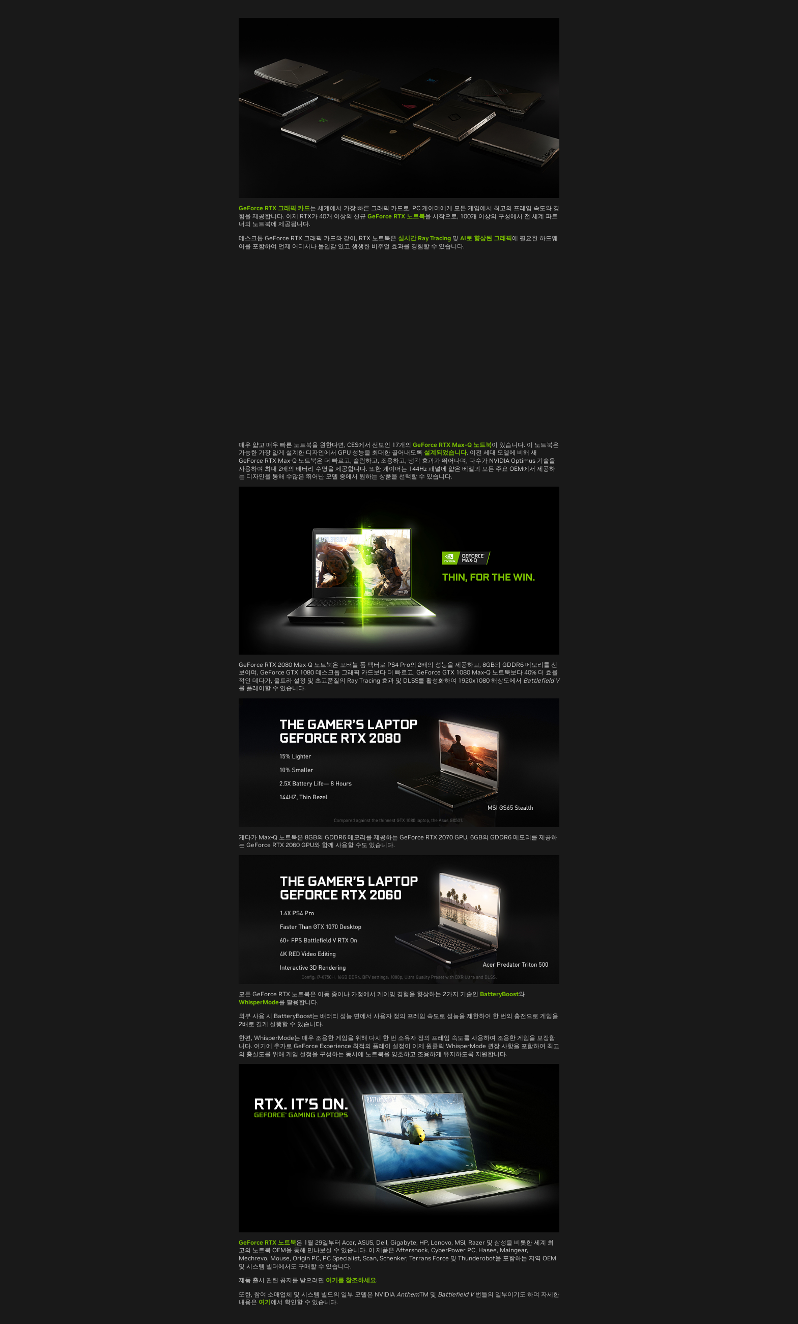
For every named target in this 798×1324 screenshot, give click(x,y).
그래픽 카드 (293, 208)
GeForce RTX (257, 208)
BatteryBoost (499, 994)
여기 (265, 1302)
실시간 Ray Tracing (424, 238)
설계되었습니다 (445, 452)
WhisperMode (259, 1002)
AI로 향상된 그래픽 (486, 238)
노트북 (482, 444)
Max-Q (462, 444)
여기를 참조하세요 (351, 1280)
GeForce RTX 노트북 (396, 216)
